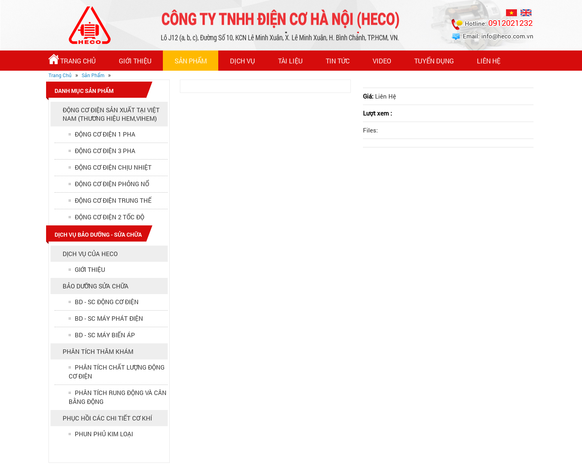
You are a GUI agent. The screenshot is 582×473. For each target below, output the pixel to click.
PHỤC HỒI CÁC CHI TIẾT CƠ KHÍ (107, 418)
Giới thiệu (135, 61)
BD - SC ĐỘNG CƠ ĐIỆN (107, 302)
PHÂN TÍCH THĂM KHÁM (98, 351)
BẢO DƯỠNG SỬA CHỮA (96, 286)
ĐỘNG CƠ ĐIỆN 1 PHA (105, 134)
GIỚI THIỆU (90, 269)
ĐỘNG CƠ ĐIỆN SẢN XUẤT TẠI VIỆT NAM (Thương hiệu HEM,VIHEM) (111, 114)
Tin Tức (338, 61)
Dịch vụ (242, 61)
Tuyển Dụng (434, 61)
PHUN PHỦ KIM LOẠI (104, 434)
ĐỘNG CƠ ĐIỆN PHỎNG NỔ (112, 184)
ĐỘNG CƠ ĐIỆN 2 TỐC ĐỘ (109, 217)
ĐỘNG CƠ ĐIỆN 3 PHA (105, 151)
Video (382, 61)
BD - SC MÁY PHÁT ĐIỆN (109, 318)
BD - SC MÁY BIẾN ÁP (105, 335)
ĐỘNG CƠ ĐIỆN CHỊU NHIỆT (113, 167)
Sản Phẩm (191, 61)
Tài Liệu (290, 61)
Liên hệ (488, 61)
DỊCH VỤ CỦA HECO (90, 254)
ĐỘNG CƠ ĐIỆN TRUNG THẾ (113, 200)
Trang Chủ (72, 59)
